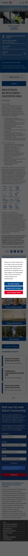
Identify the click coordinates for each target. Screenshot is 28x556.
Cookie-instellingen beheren (14, 292)
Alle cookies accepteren (13, 284)
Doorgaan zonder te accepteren (13, 288)
